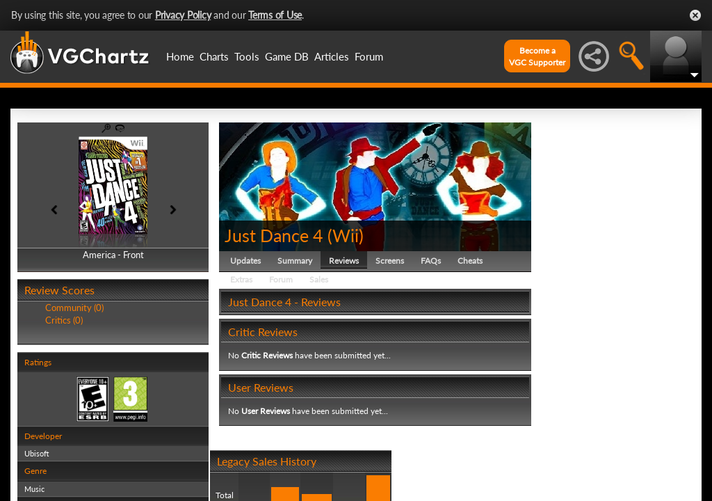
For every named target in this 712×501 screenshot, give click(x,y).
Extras (241, 279)
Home (180, 56)
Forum (369, 56)
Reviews (344, 260)
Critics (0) (64, 320)
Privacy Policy (183, 15)
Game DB (287, 56)
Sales (318, 279)
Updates (245, 260)
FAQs (431, 260)
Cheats (470, 260)
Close (695, 15)
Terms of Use (275, 15)
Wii (345, 235)
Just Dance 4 (274, 235)
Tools (246, 56)
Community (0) (74, 307)
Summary (294, 260)
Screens (389, 260)
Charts (214, 56)
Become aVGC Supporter (537, 56)
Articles (331, 56)
